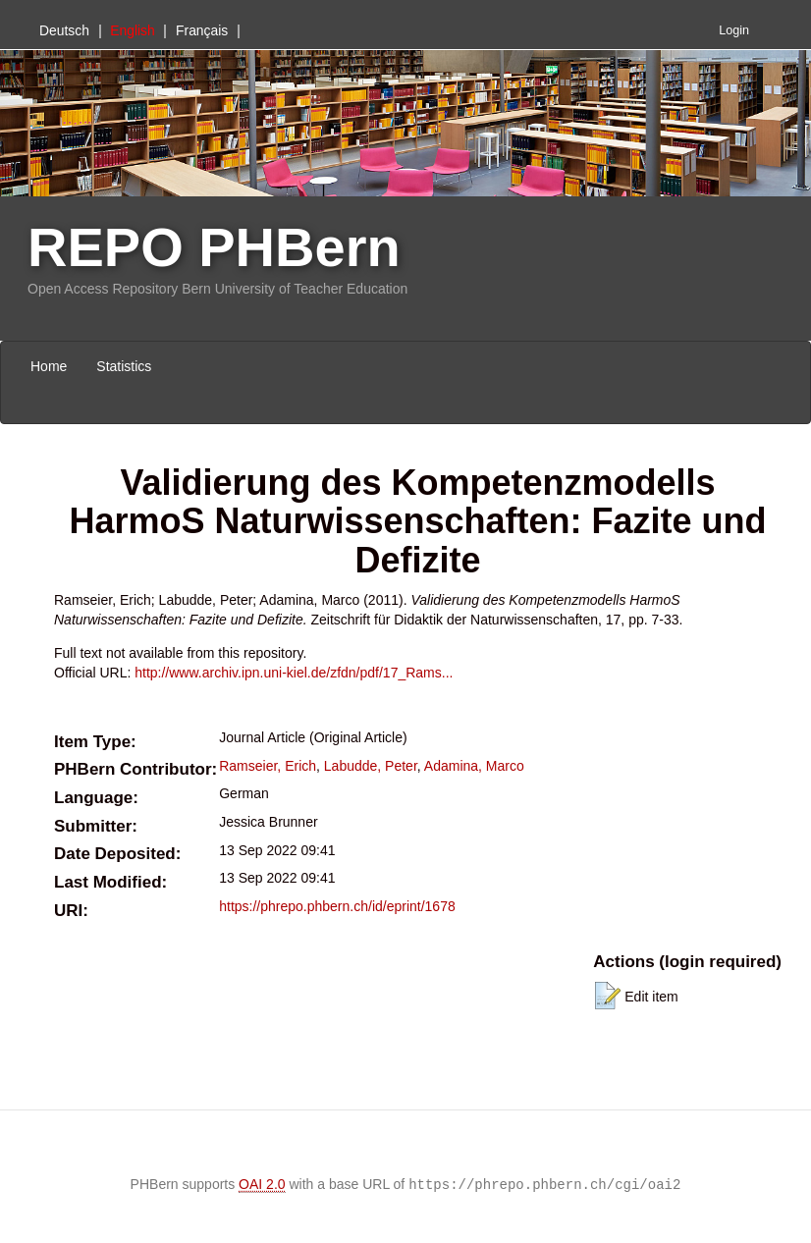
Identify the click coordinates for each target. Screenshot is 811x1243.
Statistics (123, 366)
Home (48, 366)
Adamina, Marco (474, 766)
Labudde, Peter (370, 766)
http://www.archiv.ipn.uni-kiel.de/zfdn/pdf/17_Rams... (294, 672)
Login (734, 30)
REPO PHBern (214, 247)
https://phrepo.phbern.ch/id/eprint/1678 (337, 906)
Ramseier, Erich (267, 766)
